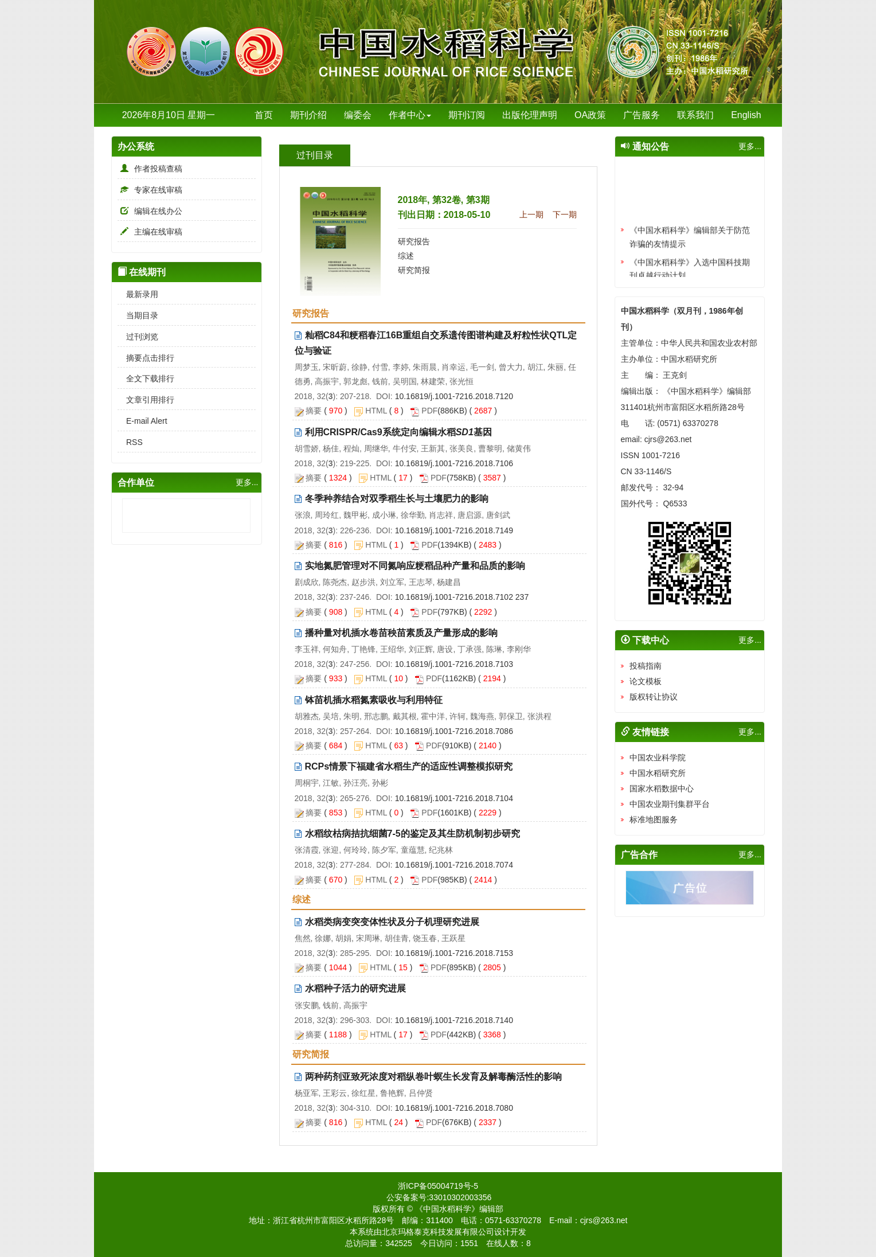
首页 (264, 115)
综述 (406, 255)
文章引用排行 (146, 399)
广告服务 (641, 115)
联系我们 (695, 115)
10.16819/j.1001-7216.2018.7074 (454, 864)
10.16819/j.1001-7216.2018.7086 (454, 731)
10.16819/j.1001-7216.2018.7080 (454, 1107)
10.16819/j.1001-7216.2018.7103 (454, 664)
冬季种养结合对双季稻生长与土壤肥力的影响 (396, 498)
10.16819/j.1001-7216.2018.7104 (454, 798)
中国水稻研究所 (657, 773)
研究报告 (414, 241)
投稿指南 (645, 665)
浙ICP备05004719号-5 (438, 1185)
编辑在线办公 (150, 211)
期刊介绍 (308, 115)
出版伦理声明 (529, 115)
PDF (429, 410)
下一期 (565, 214)
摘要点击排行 (146, 357)
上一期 (531, 214)
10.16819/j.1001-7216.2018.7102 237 (462, 597)
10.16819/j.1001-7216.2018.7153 (454, 953)
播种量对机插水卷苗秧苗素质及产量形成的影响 (401, 633)
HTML (376, 410)
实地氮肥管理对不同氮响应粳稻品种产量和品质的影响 (415, 566)
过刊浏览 (138, 336)
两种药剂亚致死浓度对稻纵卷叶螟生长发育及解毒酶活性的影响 (433, 1077)
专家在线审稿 (150, 189)
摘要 (314, 410)
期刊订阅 (466, 115)
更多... (247, 482)
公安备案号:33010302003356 (438, 1197)
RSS (130, 442)
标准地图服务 (653, 819)
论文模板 (645, 681)
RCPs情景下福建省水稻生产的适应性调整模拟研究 (409, 766)
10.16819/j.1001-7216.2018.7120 (454, 396)
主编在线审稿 (150, 231)
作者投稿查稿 (150, 168)
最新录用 (138, 294)
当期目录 (138, 315)
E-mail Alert (142, 420)
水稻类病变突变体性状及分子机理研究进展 (392, 922)
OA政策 (590, 115)
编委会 (357, 115)
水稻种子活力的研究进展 (355, 988)
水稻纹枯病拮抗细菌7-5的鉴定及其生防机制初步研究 (412, 833)
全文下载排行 (146, 378)
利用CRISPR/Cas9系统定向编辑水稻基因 (398, 432)
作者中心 (410, 115)
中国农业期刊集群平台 (669, 804)
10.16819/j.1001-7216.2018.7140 (454, 1020)
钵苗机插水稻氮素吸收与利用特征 (374, 700)
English (746, 115)
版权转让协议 (653, 696)
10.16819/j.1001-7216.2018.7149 (454, 530)
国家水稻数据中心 (661, 788)
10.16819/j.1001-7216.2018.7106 (454, 463)
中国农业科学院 (657, 757)
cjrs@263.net (604, 1220)
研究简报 (414, 270)
